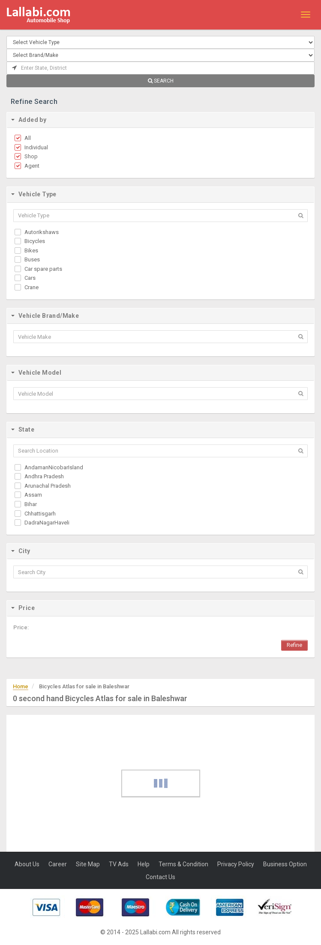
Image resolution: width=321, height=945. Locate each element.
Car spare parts (43, 269)
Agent (31, 166)
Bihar (30, 504)
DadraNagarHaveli (46, 522)
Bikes (31, 250)
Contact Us (160, 877)
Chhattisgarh (40, 513)
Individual (36, 147)
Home (20, 686)
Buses (32, 259)
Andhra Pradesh (44, 476)
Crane (31, 287)
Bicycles (34, 241)
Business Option (285, 864)
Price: (21, 627)
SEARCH (161, 81)
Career (57, 864)
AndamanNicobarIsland (53, 467)
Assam (33, 495)
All (27, 138)
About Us (27, 864)
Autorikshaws (41, 232)
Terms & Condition (183, 864)
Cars (30, 278)
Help (144, 864)
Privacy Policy (235, 864)
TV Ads (119, 864)
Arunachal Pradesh (47, 486)
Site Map (88, 864)
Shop (31, 156)
